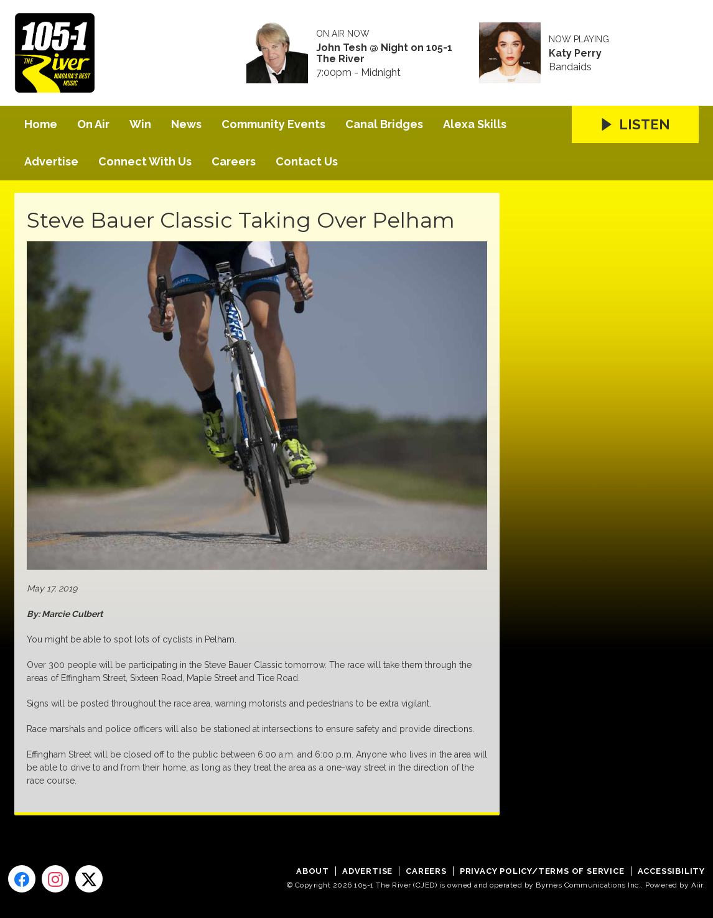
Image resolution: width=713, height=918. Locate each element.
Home (40, 124)
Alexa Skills (474, 124)
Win (140, 124)
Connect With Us (145, 161)
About (312, 871)
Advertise (51, 161)
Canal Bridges (384, 124)
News (186, 124)
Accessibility (671, 871)
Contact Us (307, 161)
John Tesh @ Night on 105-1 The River (384, 53)
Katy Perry (575, 53)
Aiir (697, 885)
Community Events (273, 124)
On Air (93, 124)
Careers (234, 161)
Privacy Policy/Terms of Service (542, 871)
